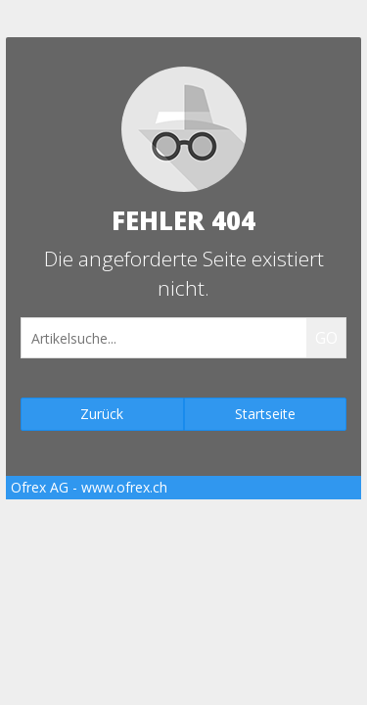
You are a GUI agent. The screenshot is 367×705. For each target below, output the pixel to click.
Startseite (265, 413)
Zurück (101, 413)
